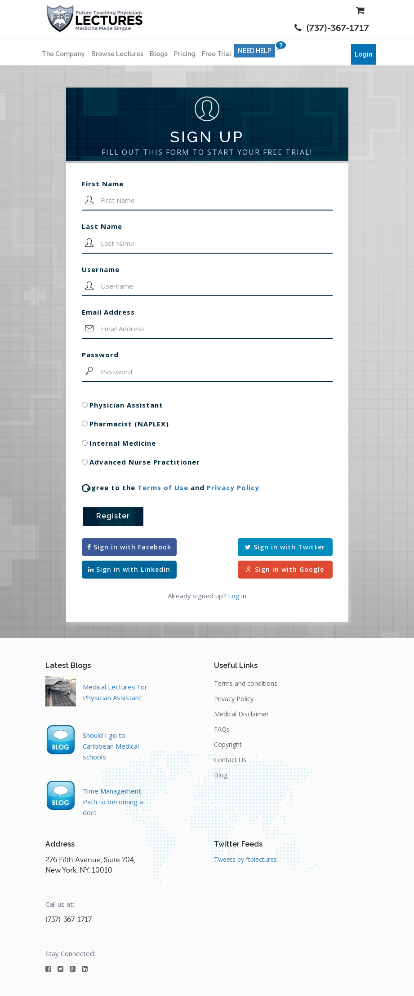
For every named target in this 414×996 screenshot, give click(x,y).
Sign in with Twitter (285, 547)
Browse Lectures (117, 53)
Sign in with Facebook (129, 547)
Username (101, 269)
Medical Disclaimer (241, 714)
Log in (237, 595)
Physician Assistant (126, 404)
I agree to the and (170, 487)
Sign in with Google (285, 569)
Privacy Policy (233, 487)
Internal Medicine (122, 443)
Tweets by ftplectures (245, 859)
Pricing (185, 53)
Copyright (228, 744)
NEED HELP (255, 50)
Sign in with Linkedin (129, 569)
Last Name (102, 226)
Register (113, 516)
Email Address (108, 311)
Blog (220, 775)
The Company (63, 53)
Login (363, 54)
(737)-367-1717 (331, 28)
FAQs (222, 729)
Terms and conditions (245, 683)
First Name (103, 183)
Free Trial (216, 53)
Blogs (159, 53)
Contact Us (230, 759)
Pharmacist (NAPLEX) (129, 423)
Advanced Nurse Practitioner (144, 461)
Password (100, 354)
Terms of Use (163, 487)
